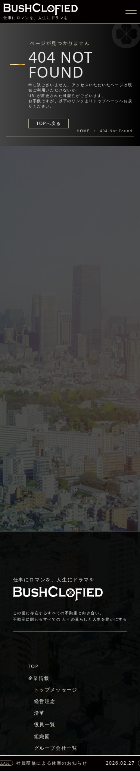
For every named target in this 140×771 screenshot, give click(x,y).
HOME (83, 130)
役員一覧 (45, 724)
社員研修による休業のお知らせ (54, 763)
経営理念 (45, 701)
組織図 (42, 736)
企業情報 (39, 678)
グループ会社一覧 (56, 748)
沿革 (39, 712)
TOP (33, 666)
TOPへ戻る (48, 123)
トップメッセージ (56, 689)
